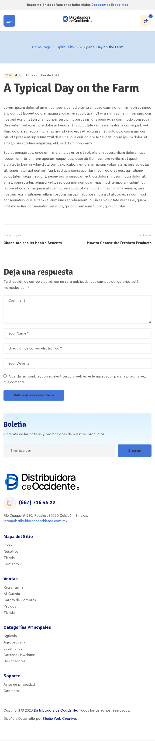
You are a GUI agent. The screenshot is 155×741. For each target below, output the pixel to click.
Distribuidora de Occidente (55, 710)
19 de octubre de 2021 (42, 75)
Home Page (41, 47)
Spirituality (65, 47)
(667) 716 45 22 (37, 502)
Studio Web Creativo (59, 718)
